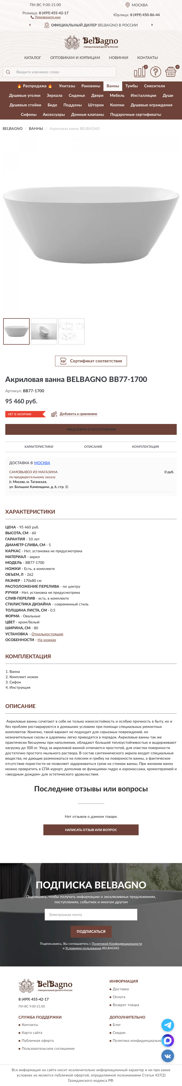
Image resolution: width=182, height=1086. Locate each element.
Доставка (121, 989)
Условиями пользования (83, 948)
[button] (46, 17)
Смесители (154, 86)
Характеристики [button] (38, 446)
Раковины (90, 86)
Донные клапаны (87, 115)
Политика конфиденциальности (140, 1041)
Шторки (96, 105)
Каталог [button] (32, 58)
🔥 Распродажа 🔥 (35, 86)
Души (168, 96)
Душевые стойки (25, 105)
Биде (52, 105)
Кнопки (117, 105)
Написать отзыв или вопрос (91, 830)
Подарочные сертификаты (135, 115)
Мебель (117, 96)
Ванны (113, 86)
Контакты (147, 58)
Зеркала (54, 96)
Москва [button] (42, 463)
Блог (117, 1025)
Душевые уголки (24, 96)
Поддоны (72, 105)
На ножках (47, 640)
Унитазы (67, 86)
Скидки (119, 1033)
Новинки (118, 58)
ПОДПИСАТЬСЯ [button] (91, 932)
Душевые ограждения (151, 105)
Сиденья (77, 96)
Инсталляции (143, 96)
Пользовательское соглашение (48, 1049)
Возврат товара (126, 1005)
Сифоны (29, 115)
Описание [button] (93, 446)
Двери (97, 96)
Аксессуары (54, 115)
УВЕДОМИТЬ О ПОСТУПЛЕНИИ (91, 429)
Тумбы (131, 86)
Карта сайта (32, 1033)
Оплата (119, 997)
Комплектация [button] (145, 446)
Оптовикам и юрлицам (75, 58)
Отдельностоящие (47, 634)
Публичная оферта (38, 1041)
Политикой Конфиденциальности (117, 943)
